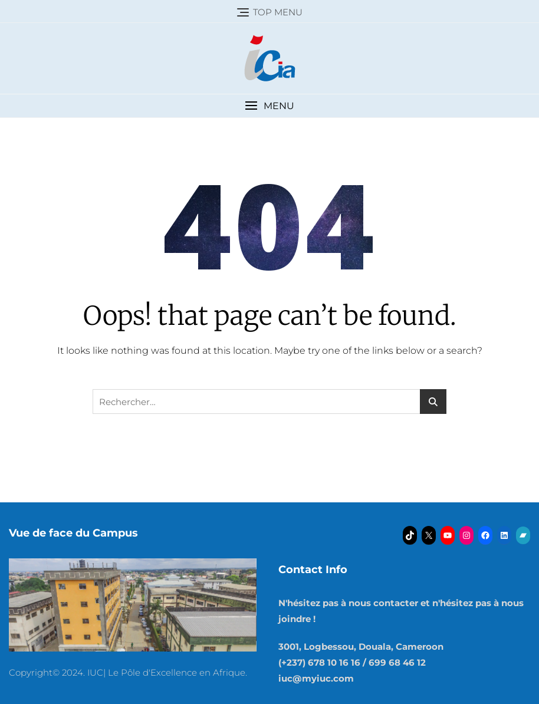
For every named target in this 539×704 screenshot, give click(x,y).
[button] (269, 105)
